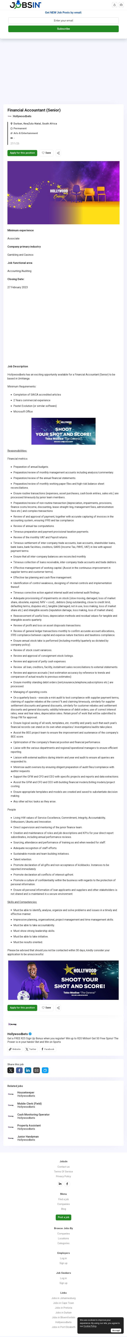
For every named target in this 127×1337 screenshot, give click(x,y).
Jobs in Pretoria (63, 1308)
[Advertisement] (63, 63)
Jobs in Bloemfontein (63, 1318)
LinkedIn (60, 1185)
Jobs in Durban (63, 1313)
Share (19, 1071)
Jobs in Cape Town (63, 1303)
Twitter (32, 1050)
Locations (63, 1239)
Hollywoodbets (22, 116)
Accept (116, 1330)
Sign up (63, 1264)
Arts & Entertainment (26, 133)
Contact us (64, 1167)
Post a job (63, 1218)
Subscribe (63, 28)
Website (17, 1050)
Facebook (50, 1050)
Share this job (62, 153)
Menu (5, 4)
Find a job (63, 1200)
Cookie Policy (90, 1326)
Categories (63, 1244)
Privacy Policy (63, 1177)
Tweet (10, 1071)
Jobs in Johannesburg (63, 1299)
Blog (63, 1209)
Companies (63, 1205)
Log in (63, 1259)
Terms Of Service (63, 1172)
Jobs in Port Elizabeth (63, 1327)
